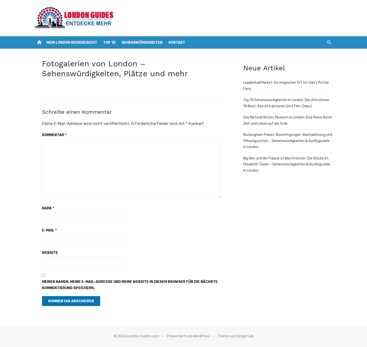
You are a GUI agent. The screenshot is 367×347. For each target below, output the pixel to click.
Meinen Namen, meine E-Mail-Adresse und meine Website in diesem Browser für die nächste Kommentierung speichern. (130, 285)
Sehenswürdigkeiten (142, 42)
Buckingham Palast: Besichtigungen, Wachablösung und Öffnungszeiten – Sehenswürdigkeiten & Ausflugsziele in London (287, 141)
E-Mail (49, 230)
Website (50, 253)
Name (48, 208)
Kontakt (176, 42)
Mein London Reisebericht (71, 42)
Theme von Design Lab (235, 336)
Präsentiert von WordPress (188, 336)
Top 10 (109, 42)
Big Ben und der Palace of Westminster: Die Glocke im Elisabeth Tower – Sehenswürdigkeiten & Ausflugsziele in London (286, 164)
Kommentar (54, 135)
